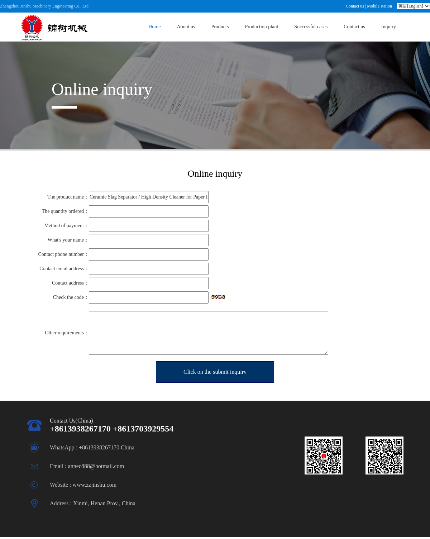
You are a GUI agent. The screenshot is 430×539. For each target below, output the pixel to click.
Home (154, 26)
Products (220, 26)
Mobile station (379, 6)
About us (186, 26)
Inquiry (388, 26)
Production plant (261, 26)
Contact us (355, 6)
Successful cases (311, 26)
